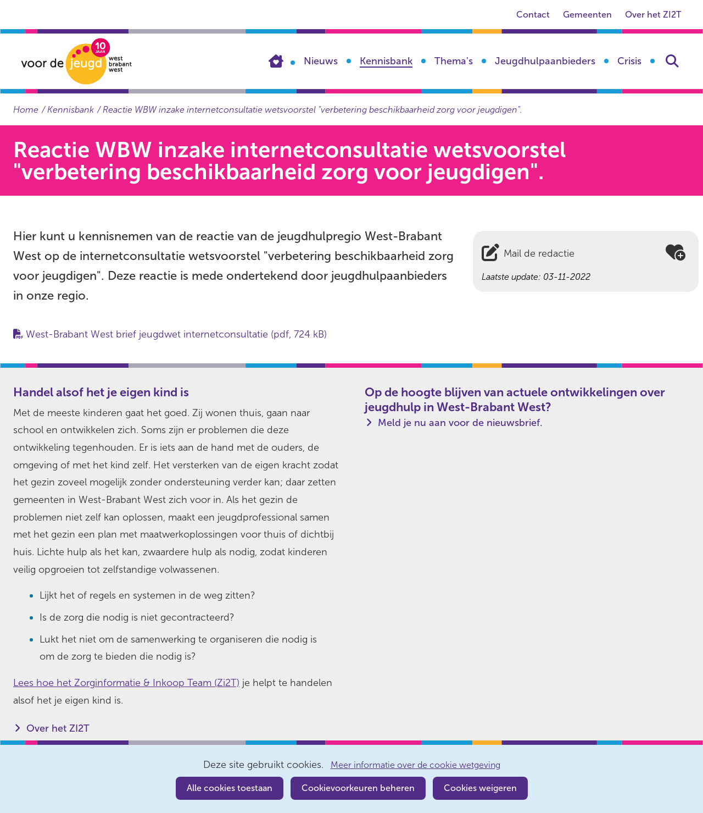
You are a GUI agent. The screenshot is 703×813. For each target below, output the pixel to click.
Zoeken (672, 61)
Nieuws (321, 61)
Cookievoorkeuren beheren (358, 788)
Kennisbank (386, 61)
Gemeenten (587, 14)
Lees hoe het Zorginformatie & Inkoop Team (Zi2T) (126, 683)
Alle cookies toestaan (229, 788)
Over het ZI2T (653, 14)
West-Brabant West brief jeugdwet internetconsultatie (176, 334)
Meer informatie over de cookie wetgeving (415, 765)
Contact (533, 14)
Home (282, 61)
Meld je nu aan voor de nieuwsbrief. (460, 423)
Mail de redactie (539, 253)
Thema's (453, 61)
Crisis (629, 61)
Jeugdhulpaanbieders (545, 61)
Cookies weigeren (480, 788)
